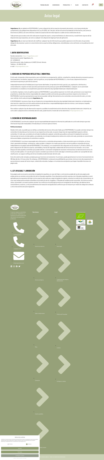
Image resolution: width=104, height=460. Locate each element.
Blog (77, 5)
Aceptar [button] (20, 447)
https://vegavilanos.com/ (30, 56)
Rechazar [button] (20, 451)
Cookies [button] (15, 457)
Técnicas (10, 443)
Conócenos (55, 5)
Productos (67, 5)
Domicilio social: (15, 62)
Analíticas (28, 443)
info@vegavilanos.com (21, 66)
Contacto (85, 5)
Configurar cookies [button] (19, 455)
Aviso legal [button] (24, 457)
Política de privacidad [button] (19, 457)
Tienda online (44, 5)
